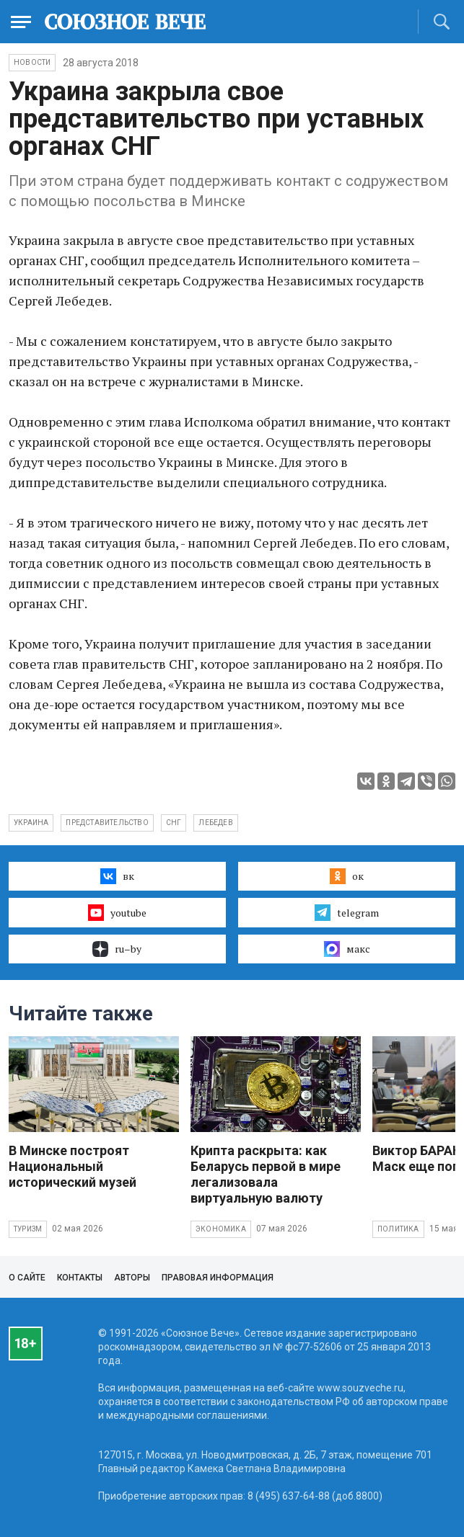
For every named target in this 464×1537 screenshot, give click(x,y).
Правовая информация (217, 1278)
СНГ (174, 823)
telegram (347, 912)
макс (347, 949)
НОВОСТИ (32, 62)
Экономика (221, 1229)
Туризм (28, 1229)
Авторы (132, 1278)
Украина (31, 823)
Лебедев (215, 823)
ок (347, 876)
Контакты (79, 1278)
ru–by (116, 949)
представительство (107, 823)
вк (117, 876)
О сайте (27, 1278)
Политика (398, 1229)
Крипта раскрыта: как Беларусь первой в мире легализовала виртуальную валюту (266, 1174)
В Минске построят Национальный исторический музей (72, 1166)
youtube (117, 912)
